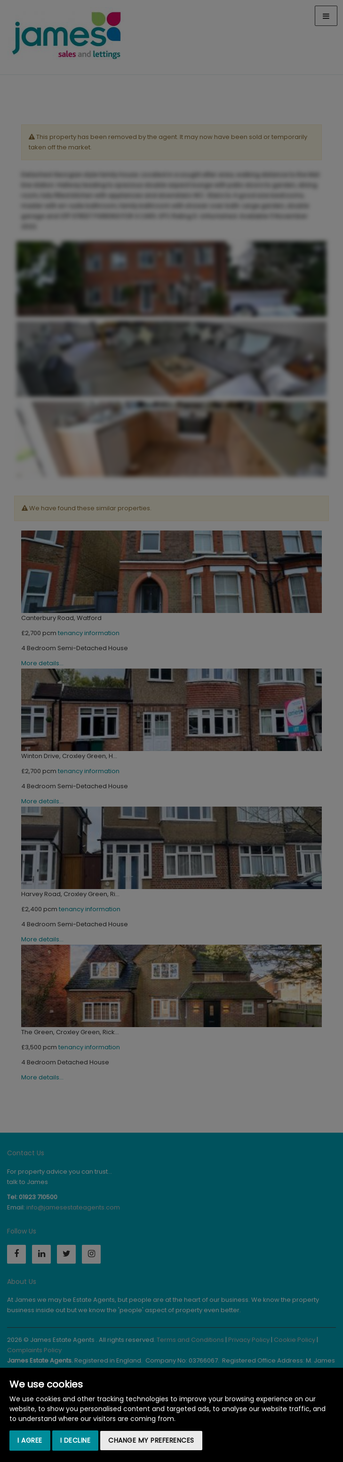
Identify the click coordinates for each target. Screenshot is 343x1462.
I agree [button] (29, 1440)
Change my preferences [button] (151, 1440)
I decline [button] (75, 1440)
